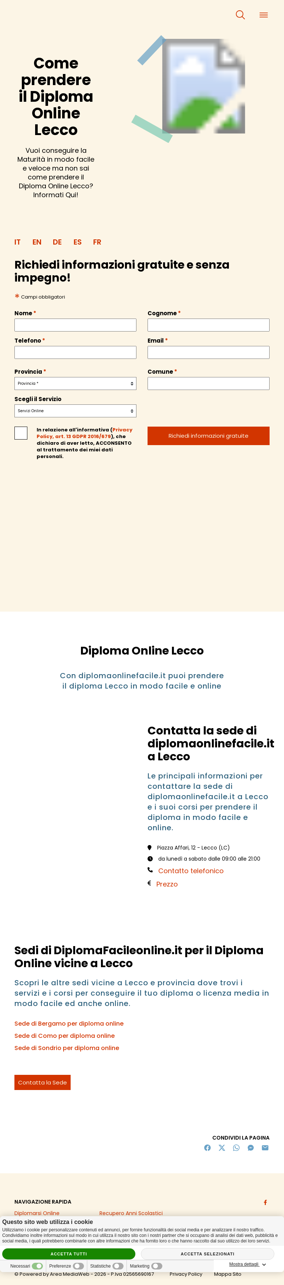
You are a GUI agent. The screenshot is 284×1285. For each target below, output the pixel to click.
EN (37, 242)
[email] (209, 352)
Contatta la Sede (42, 1082)
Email (158, 340)
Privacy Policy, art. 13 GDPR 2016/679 (84, 433)
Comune (162, 372)
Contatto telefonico (191, 870)
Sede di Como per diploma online (64, 1036)
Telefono (29, 340)
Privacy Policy (186, 1274)
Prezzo (167, 884)
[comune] (209, 383)
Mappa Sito (227, 1274)
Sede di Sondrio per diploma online (66, 1048)
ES (78, 242)
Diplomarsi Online (37, 1213)
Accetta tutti (69, 1254)
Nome (25, 313)
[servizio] (75, 410)
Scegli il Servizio (37, 399)
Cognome (164, 313)
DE (57, 242)
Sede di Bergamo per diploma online (69, 1023)
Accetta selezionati (207, 1254)
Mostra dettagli (248, 1264)
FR (97, 242)
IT (17, 242)
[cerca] (240, 14)
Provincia (30, 372)
